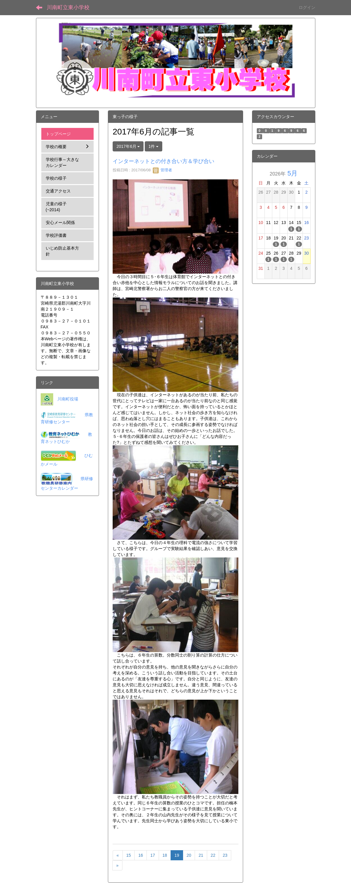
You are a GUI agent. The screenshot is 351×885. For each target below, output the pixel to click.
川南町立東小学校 (68, 7)
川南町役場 (67, 399)
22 (213, 855)
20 (189, 855)
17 (152, 855)
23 (225, 855)
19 (176, 855)
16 (140, 855)
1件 (154, 146)
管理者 (162, 170)
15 (128, 855)
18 (165, 855)
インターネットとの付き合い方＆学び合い (163, 161)
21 (201, 855)
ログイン (307, 7)
